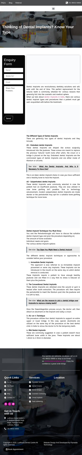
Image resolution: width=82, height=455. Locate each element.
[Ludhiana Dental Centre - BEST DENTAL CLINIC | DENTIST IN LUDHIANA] (64, 391)
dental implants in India (54, 97)
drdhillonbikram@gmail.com (55, 361)
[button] (53, 8)
